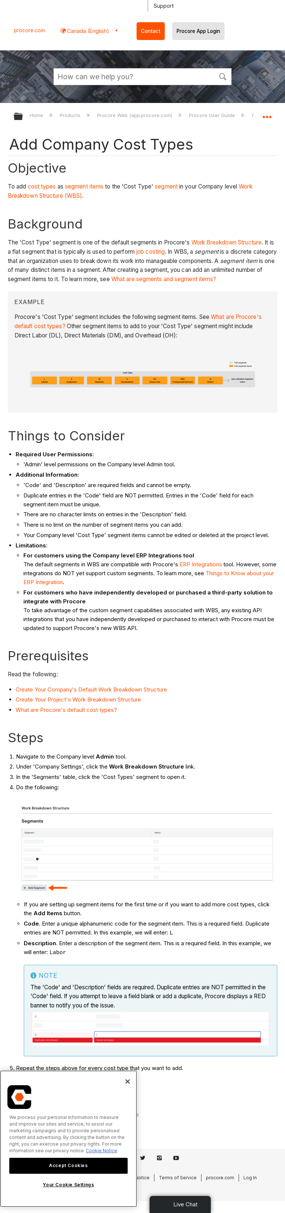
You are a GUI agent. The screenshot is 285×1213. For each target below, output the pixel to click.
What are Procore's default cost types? (66, 709)
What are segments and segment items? (163, 279)
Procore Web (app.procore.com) (135, 115)
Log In (250, 1177)
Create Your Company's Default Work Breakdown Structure (91, 689)
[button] (223, 76)
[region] (68, 1138)
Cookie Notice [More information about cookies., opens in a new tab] (101, 1150)
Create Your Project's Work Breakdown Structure (78, 699)
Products (71, 115)
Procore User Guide (212, 115)
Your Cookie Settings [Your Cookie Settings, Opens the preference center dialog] (68, 1184)
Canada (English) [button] (87, 31)
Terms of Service (178, 1177)
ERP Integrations (201, 564)
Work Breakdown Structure (226, 242)
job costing (150, 251)
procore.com (29, 30)
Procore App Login (198, 31)
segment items (84, 186)
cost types (42, 186)
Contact (150, 31)
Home (37, 115)
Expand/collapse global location (266, 114)
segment (166, 186)
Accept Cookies (68, 1165)
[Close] (127, 1081)
